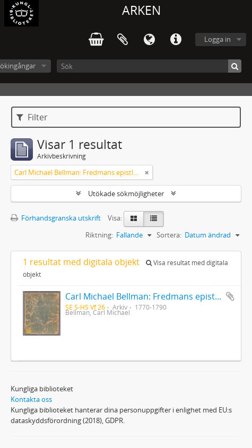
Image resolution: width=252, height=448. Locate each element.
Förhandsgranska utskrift (56, 218)
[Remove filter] (147, 172)
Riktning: (99, 235)
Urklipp (122, 40)
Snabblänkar (175, 40)
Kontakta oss (31, 399)
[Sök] (149, 66)
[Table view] (153, 219)
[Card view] (134, 219)
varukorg (96, 40)
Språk (149, 40)
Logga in (217, 39)
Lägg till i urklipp (230, 296)
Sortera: (169, 235)
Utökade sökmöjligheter (126, 193)
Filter (32, 117)
